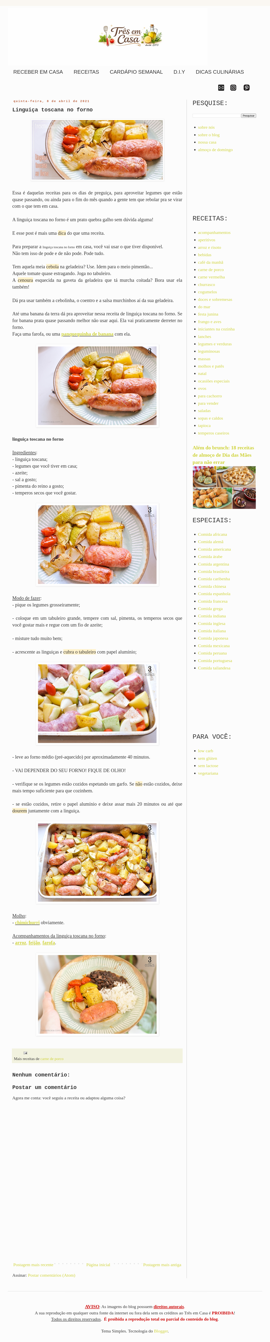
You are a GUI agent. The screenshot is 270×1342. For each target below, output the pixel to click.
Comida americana (214, 549)
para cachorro (210, 395)
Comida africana (212, 534)
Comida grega (210, 608)
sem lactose (208, 765)
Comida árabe (210, 556)
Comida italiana (212, 630)
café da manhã (210, 262)
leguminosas (209, 351)
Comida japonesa (213, 638)
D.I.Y (179, 72)
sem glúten (207, 758)
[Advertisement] (97, 1225)
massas (204, 358)
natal (202, 373)
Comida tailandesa (214, 667)
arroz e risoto (209, 247)
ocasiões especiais (214, 380)
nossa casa (207, 142)
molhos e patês (211, 366)
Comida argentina (213, 564)
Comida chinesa (212, 586)
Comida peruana (212, 653)
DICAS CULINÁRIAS (220, 72)
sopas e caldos (210, 418)
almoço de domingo (215, 149)
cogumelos (207, 291)
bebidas (204, 254)
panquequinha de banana (87, 334)
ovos (202, 388)
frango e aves (209, 321)
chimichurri (27, 922)
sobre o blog (209, 134)
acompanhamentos (214, 232)
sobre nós (206, 127)
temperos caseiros (213, 433)
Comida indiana (212, 615)
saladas (204, 410)
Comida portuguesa (215, 660)
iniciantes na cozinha (216, 328)
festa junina (208, 314)
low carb (205, 750)
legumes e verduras (215, 343)
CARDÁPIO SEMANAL (136, 72)
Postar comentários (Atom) (51, 1275)
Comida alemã (211, 541)
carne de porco (51, 1058)
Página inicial (98, 1264)
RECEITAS (86, 72)
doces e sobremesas (215, 299)
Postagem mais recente (33, 1264)
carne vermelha (211, 276)
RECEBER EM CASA (38, 72)
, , (35, 942)
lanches (204, 336)
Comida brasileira (213, 571)
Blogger (161, 1330)
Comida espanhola (214, 593)
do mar (204, 306)
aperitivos (206, 239)
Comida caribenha (214, 578)
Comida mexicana (214, 645)
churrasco (206, 284)
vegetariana (208, 773)
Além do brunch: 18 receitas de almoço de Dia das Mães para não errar (223, 455)
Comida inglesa (211, 623)
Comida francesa (213, 601)
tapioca (204, 425)
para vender (208, 403)
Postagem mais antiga (162, 1264)
